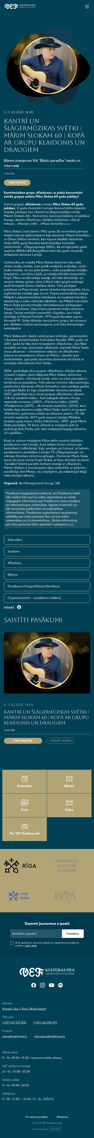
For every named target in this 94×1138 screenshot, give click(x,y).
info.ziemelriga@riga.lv (49, 1036)
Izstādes (14, 551)
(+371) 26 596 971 (45, 1022)
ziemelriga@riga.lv (14, 1036)
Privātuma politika (37, 1117)
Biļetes (12, 574)
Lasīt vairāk (31, 945)
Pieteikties (72, 933)
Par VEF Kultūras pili (24, 829)
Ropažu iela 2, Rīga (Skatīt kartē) (24, 1009)
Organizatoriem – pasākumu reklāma (34, 598)
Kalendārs (15, 540)
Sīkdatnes (62, 1117)
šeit (71, 524)
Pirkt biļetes (17, 182)
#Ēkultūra (14, 563)
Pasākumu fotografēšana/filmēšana (34, 586)
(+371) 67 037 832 (14, 1022)
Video (69, 805)
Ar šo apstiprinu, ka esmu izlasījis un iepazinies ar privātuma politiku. (47, 944)
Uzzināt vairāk (60, 740)
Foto (25, 805)
